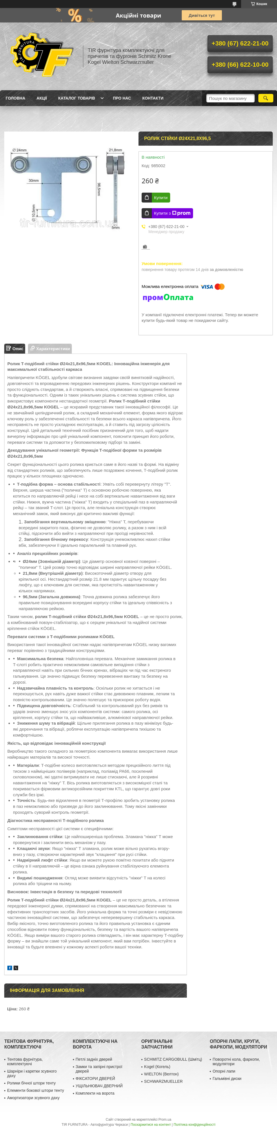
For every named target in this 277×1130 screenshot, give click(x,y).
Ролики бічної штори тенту (31, 1083)
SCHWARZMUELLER (163, 1081)
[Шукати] (265, 98)
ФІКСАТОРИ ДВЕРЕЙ (95, 1078)
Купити (161, 197)
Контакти (152, 98)
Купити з (172, 213)
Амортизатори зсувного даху (33, 1097)
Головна (15, 98)
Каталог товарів (76, 98)
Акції (41, 98)
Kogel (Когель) (157, 1066)
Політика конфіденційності (194, 1125)
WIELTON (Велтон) (161, 1074)
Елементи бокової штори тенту (35, 1090)
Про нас (122, 98)
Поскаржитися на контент (151, 1125)
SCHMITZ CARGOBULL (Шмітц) (173, 1059)
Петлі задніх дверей (94, 1059)
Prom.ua (165, 1120)
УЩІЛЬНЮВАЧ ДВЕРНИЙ (99, 1086)
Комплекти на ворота (95, 1093)
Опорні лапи (224, 1071)
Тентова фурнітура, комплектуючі (25, 1061)
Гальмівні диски (227, 1078)
